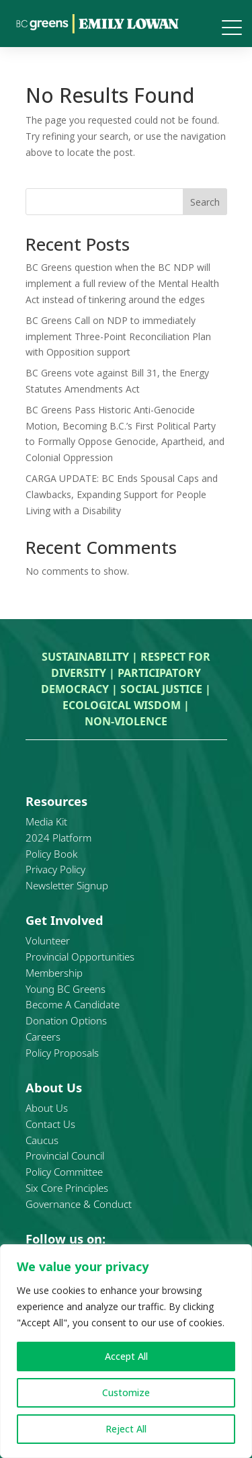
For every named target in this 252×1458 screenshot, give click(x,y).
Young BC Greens (66, 989)
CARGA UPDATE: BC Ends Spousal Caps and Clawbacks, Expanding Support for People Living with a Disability (122, 494)
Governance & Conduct (79, 1204)
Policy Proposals (62, 1052)
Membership (54, 972)
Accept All (126, 1356)
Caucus (42, 1140)
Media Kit (46, 821)
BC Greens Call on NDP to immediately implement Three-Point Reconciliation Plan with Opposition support (118, 336)
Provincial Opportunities (80, 956)
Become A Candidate (73, 1004)
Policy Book (51, 853)
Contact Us (50, 1124)
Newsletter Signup (67, 885)
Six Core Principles (67, 1187)
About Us (47, 1108)
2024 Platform (58, 837)
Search (205, 202)
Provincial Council (65, 1155)
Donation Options (66, 1020)
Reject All (126, 1428)
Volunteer (48, 940)
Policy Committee (64, 1171)
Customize (126, 1392)
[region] (126, 1351)
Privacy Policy (55, 869)
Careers (43, 1036)
